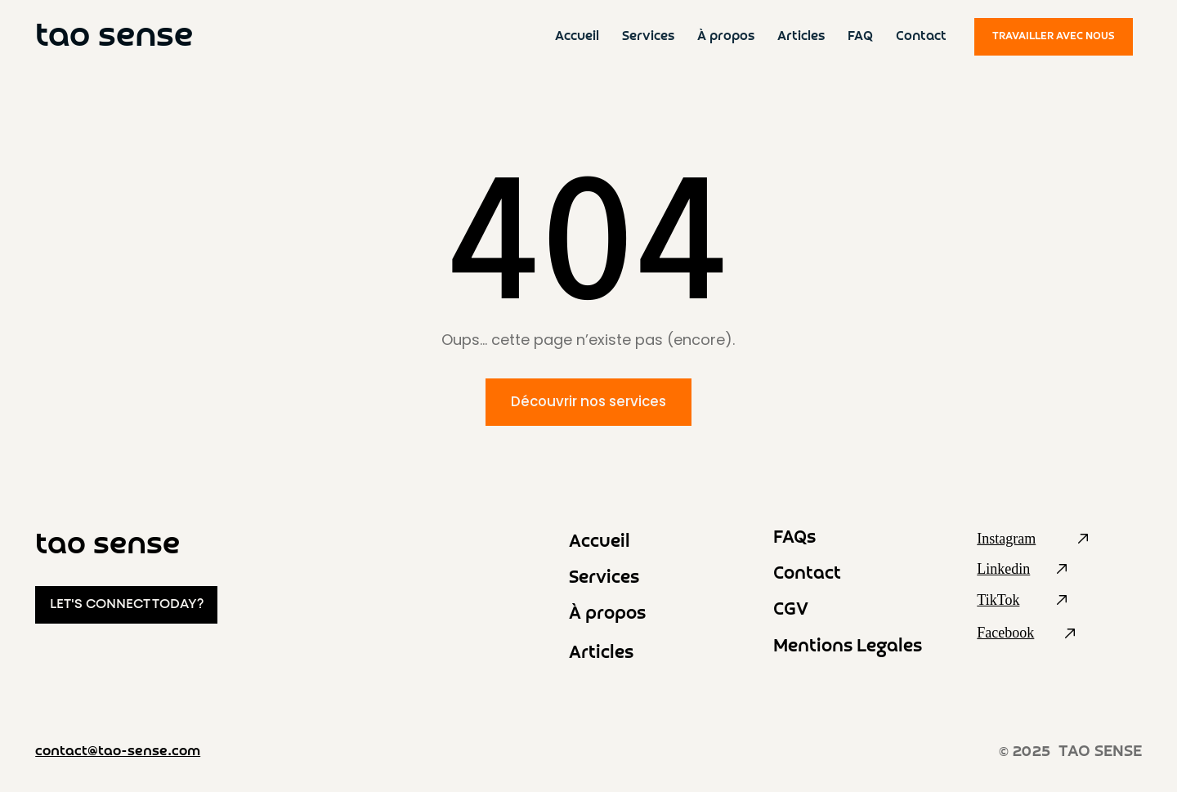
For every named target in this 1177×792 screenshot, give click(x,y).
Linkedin (1003, 569)
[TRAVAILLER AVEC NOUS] (1053, 37)
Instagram (1006, 538)
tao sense (114, 37)
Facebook (1005, 632)
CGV (790, 610)
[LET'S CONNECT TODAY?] (126, 605)
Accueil (599, 542)
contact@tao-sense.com (117, 751)
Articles (601, 653)
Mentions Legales (847, 647)
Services (604, 578)
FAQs (794, 538)
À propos (607, 614)
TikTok (998, 600)
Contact (807, 574)
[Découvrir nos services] (589, 402)
